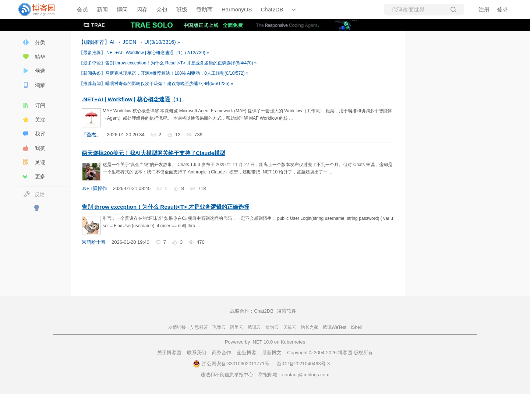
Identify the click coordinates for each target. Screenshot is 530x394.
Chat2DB (272, 9)
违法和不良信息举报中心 (227, 374)
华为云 (272, 327)
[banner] (40, 9)
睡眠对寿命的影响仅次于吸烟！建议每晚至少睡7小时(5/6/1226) (155, 83)
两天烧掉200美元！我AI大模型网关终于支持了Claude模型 (153, 153)
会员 (82, 9)
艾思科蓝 (199, 327)
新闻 (102, 9)
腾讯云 (254, 327)
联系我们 (196, 352)
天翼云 (289, 327)
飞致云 (219, 327)
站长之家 (309, 327)
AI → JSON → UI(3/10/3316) (128, 42)
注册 (484, 9)
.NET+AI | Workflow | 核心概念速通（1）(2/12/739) (142, 52)
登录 (502, 9)
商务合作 (221, 352)
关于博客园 (169, 352)
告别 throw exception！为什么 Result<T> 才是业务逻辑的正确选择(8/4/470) (166, 63)
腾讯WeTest (334, 327)
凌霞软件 (286, 311)
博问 (122, 9)
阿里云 (236, 327)
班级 (181, 9)
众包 (161, 9)
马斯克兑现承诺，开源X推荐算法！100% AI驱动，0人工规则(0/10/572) (162, 73)
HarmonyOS (237, 9)
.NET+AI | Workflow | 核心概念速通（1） (133, 99)
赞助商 (204, 9)
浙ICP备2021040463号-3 (303, 363)
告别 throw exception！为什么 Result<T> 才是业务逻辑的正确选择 (165, 207)
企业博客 (246, 352)
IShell (356, 327)
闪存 (142, 9)
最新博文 (271, 352)
